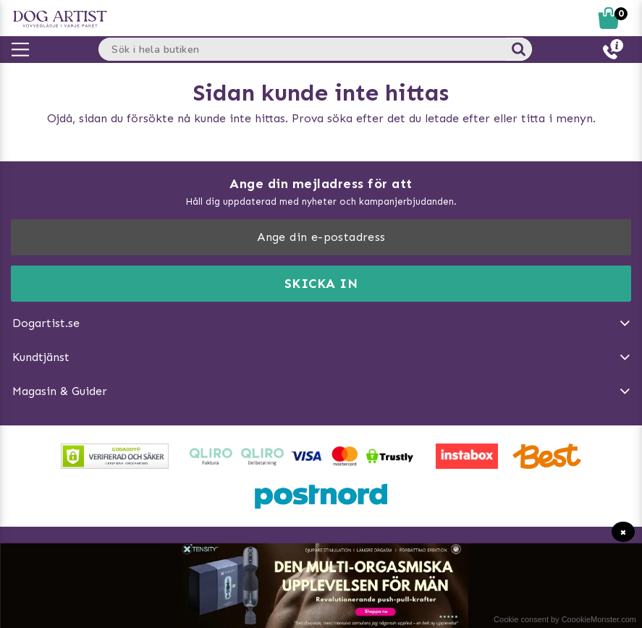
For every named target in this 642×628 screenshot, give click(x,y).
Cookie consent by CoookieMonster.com (565, 619)
